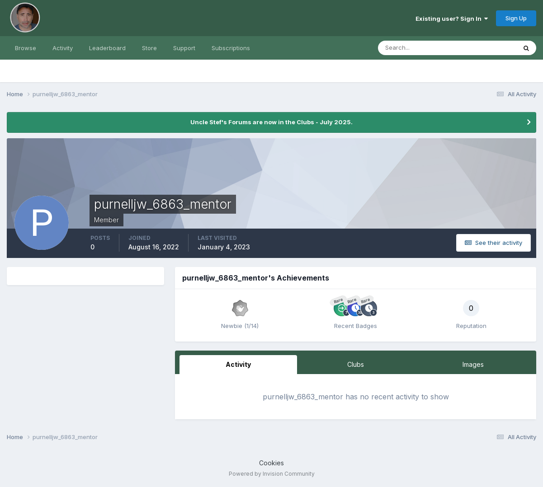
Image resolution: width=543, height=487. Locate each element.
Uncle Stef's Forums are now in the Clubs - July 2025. (271, 122)
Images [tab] (473, 364)
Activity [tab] (238, 364)
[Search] (418, 48)
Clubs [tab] (355, 364)
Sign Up (516, 18)
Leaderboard (107, 48)
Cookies (271, 463)
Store (149, 48)
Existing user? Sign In (452, 18)
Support (184, 48)
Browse (25, 48)
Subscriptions (231, 48)
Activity (62, 48)
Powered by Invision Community (272, 473)
